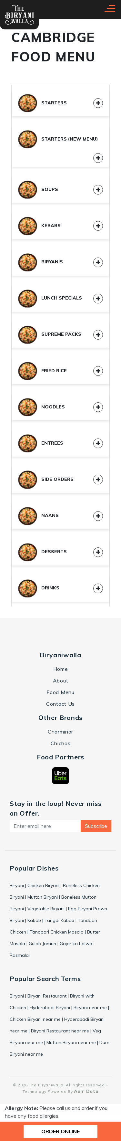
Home (60, 669)
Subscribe (96, 826)
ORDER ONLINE (60, 1131)
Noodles (41, 407)
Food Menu (60, 692)
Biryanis (40, 262)
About (60, 680)
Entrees (40, 443)
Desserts (42, 552)
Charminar (60, 731)
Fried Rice (42, 371)
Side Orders (46, 479)
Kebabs (39, 225)
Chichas (61, 743)
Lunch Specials (50, 298)
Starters (42, 103)
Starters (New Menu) (58, 139)
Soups (38, 189)
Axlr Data (86, 1091)
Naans (38, 515)
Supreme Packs (49, 334)
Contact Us (60, 704)
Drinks (38, 588)
